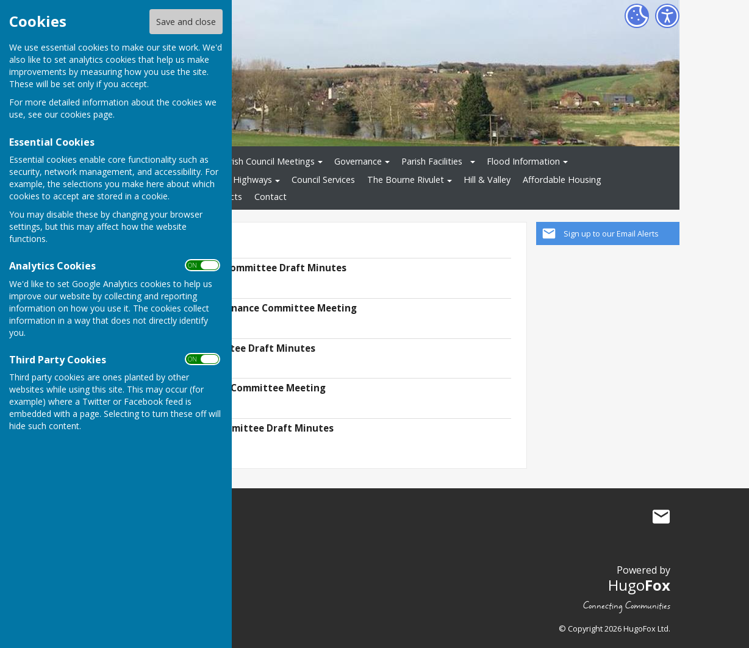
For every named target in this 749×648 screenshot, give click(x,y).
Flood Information (523, 161)
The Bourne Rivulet (405, 179)
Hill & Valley (487, 179)
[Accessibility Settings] (667, 16)
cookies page (86, 114)
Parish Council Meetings (267, 161)
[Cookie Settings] (637, 16)
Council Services (323, 179)
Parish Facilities (431, 161)
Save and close (186, 21)
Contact (270, 196)
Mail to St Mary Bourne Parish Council (661, 517)
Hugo (639, 585)
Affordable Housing (562, 179)
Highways (252, 179)
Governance (358, 161)
